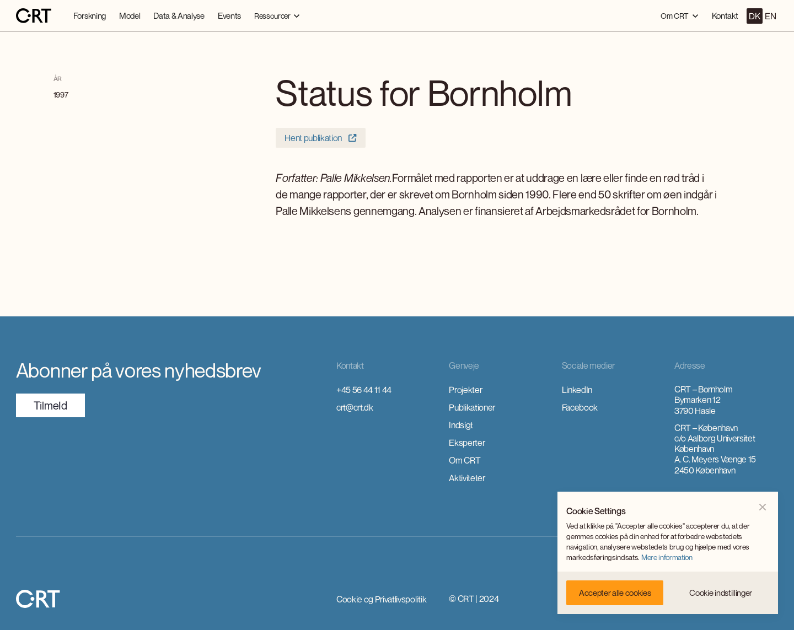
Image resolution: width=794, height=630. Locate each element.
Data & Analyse (179, 15)
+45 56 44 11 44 (363, 389)
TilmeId (50, 405)
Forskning (89, 15)
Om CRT (464, 460)
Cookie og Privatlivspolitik (381, 599)
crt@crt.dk (354, 407)
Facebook (580, 407)
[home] (33, 16)
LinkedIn (577, 389)
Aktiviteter (467, 477)
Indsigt (461, 424)
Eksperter (467, 442)
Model (129, 15)
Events (229, 15)
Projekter (465, 389)
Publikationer (472, 407)
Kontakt (725, 15)
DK (754, 15)
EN (770, 15)
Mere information (667, 557)
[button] (277, 15)
